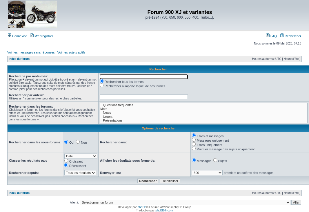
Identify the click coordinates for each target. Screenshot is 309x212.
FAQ (271, 36)
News (203, 113)
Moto (203, 109)
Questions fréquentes (203, 105)
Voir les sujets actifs (71, 52)
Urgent (203, 117)
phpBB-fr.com (164, 210)
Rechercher (290, 36)
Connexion (18, 36)
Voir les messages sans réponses (31, 52)
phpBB (141, 207)
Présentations (203, 120)
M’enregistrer (41, 36)
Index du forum (19, 58)
